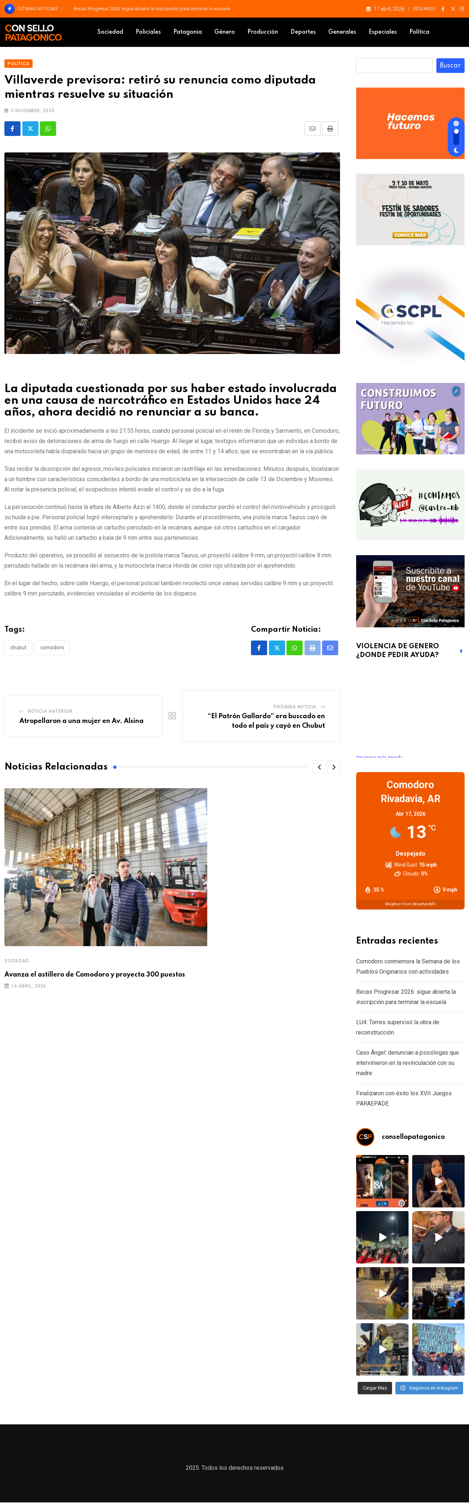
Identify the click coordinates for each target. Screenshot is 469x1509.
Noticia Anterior (50, 714)
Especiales (383, 32)
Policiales (148, 32)
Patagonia (187, 32)
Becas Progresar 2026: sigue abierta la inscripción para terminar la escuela (152, 8)
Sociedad (110, 32)
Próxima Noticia (295, 710)
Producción (262, 32)
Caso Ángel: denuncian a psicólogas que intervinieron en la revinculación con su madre (407, 1066)
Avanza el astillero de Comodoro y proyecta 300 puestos (94, 978)
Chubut (18, 651)
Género (224, 32)
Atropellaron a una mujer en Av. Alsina (81, 725)
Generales (342, 32)
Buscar (450, 69)
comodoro (52, 651)
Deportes (303, 32)
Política (419, 32)
